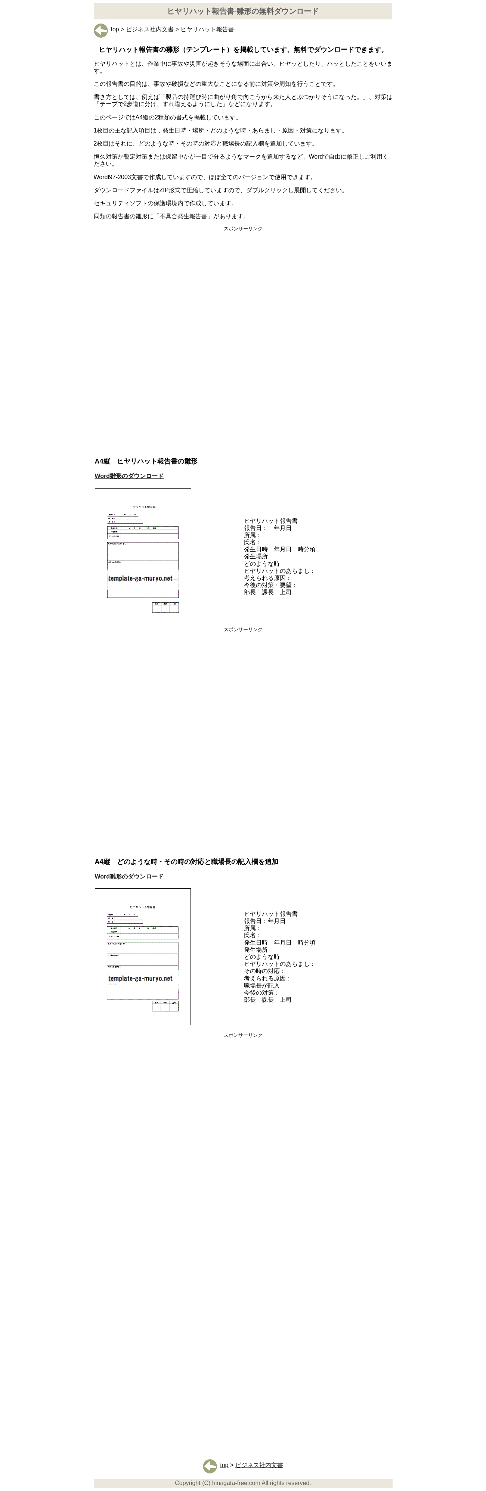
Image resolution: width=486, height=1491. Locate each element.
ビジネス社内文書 (150, 29)
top (106, 29)
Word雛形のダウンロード (129, 476)
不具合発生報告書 (183, 216)
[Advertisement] (243, 290)
